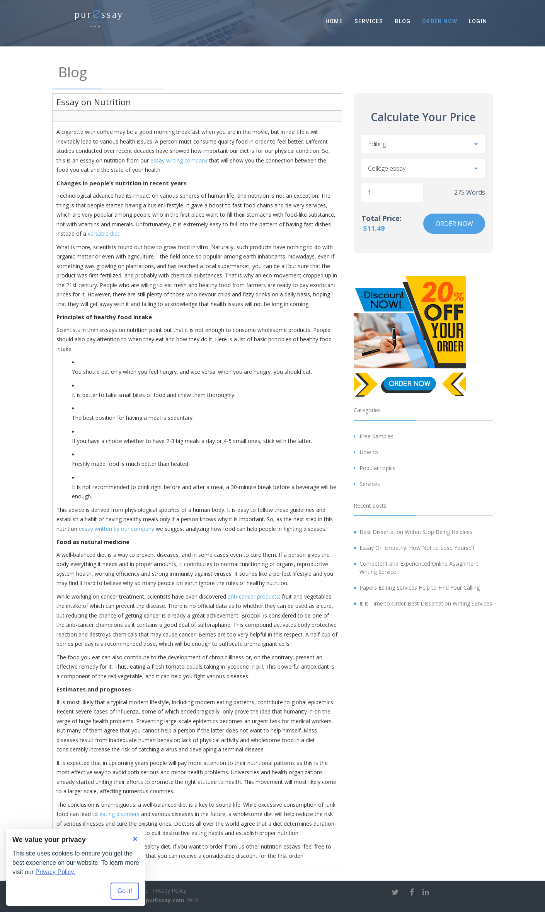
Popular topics (377, 468)
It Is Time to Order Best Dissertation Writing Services (425, 603)
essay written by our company (116, 528)
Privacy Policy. (55, 872)
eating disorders (119, 814)
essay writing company (179, 160)
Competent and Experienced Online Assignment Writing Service (419, 567)
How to (368, 452)
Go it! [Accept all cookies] (125, 891)
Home (334, 21)
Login (478, 21)
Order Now (439, 21)
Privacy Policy (169, 890)
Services (368, 21)
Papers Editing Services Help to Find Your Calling (419, 587)
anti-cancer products (253, 596)
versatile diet (103, 233)
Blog (402, 21)
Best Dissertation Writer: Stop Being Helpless (415, 532)
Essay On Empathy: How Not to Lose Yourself (417, 547)
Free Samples (376, 436)
